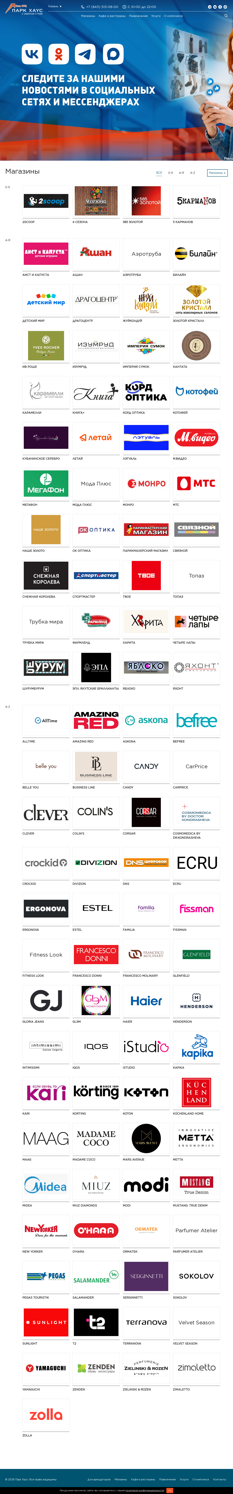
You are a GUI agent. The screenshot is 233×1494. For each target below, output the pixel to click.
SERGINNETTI (133, 1297)
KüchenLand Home (188, 1113)
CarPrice (180, 787)
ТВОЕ (127, 596)
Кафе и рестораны (112, 16)
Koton (128, 1113)
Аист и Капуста (35, 275)
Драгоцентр (83, 321)
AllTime (28, 741)
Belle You (30, 787)
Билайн (179, 275)
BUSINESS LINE (84, 787)
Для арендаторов (98, 1479)
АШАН (77, 275)
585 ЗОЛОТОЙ (133, 222)
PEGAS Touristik (35, 1297)
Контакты (219, 1479)
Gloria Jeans (33, 1021)
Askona (129, 741)
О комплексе (173, 16)
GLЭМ (77, 1021)
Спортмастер (84, 596)
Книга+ (78, 412)
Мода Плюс (82, 505)
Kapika (178, 1067)
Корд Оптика (134, 412)
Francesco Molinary (140, 975)
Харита (129, 642)
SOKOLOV (180, 1297)
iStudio (129, 1067)
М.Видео (180, 458)
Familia (129, 930)
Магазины (88, 16)
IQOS (76, 1067)
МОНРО (128, 505)
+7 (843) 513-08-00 (102, 7)
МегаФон (29, 505)
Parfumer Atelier (188, 1251)
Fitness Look (33, 975)
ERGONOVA (30, 930)
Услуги (155, 16)
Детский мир (33, 321)
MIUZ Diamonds (85, 1205)
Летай (78, 458)
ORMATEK (130, 1251)
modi (127, 1205)
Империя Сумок (136, 366)
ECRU (177, 884)
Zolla (27, 1435)
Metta (178, 1159)
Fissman (179, 930)
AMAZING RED (83, 741)
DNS (126, 884)
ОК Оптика (82, 550)
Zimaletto (181, 1389)
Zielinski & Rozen (137, 1389)
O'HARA (78, 1251)
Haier (127, 1021)
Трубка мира (33, 642)
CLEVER (28, 833)
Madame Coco (84, 1159)
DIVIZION (79, 884)
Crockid (29, 884)
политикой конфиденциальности (145, 1490)
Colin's (78, 833)
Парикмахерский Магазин (145, 550)
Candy (128, 787)
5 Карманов (183, 222)
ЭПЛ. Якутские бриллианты (96, 688)
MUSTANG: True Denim (190, 1205)
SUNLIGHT (29, 1343)
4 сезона (80, 222)
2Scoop (28, 222)
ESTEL (77, 930)
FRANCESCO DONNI (87, 975)
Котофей (180, 412)
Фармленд (81, 642)
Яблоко (129, 688)
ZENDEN (79, 1389)
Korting (79, 1113)
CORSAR (129, 833)
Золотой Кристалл (188, 321)
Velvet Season (185, 1343)
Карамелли (31, 412)
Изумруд (80, 366)
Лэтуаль (129, 458)
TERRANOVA (132, 1343)
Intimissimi (30, 1067)
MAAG (26, 1159)
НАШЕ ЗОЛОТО (33, 550)
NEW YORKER (32, 1251)
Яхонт (178, 688)
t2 (74, 1343)
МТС (176, 505)
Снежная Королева (38, 596)
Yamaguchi (31, 1389)
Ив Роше (29, 366)
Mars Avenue (133, 1159)
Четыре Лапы (184, 642)
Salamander (83, 1297)
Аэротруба (132, 275)
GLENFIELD (181, 975)
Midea (27, 1205)
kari (26, 1113)
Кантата (180, 366)
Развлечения (138, 16)
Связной (180, 550)
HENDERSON (182, 1021)
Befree (179, 741)
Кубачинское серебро (41, 458)
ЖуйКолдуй (132, 321)
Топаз (178, 596)
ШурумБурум (33, 688)
